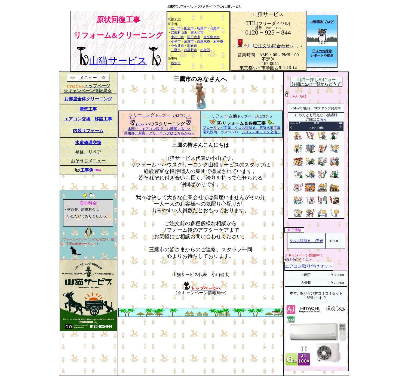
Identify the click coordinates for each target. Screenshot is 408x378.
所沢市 (176, 63)
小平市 (176, 41)
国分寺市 (193, 37)
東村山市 (177, 37)
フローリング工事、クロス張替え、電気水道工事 (242, 128)
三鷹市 (176, 50)
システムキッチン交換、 (261, 132)
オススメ (140, 124)
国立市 (189, 28)
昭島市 (202, 28)
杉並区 (205, 50)
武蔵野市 (190, 50)
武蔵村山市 (179, 33)
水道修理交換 (88, 142)
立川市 (176, 28)
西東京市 (203, 41)
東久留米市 (212, 37)
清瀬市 (189, 41)
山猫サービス (118, 60)
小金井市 (177, 46)
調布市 (192, 46)
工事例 (86, 170)
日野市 (215, 28)
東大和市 (197, 33)
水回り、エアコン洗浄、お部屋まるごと (159, 129)
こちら (321, 119)
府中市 (218, 41)
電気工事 (88, 109)
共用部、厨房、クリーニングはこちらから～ (159, 133)
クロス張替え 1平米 (306, 241)
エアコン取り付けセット (309, 266)
